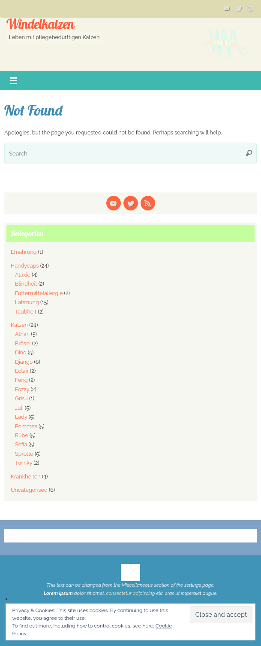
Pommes (26, 426)
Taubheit (25, 311)
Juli (19, 408)
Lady (21, 417)
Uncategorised (29, 490)
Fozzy (22, 389)
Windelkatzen (40, 24)
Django (24, 362)
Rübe (21, 435)
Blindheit (26, 283)
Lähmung (27, 302)
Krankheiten (26, 476)
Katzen (19, 325)
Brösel (23, 343)
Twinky (23, 463)
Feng (21, 380)
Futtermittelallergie (39, 293)
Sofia (21, 444)
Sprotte (24, 454)
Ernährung (24, 252)
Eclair (22, 371)
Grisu (21, 398)
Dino (21, 352)
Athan (22, 334)
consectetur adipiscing (130, 593)
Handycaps (25, 265)
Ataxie (22, 274)
